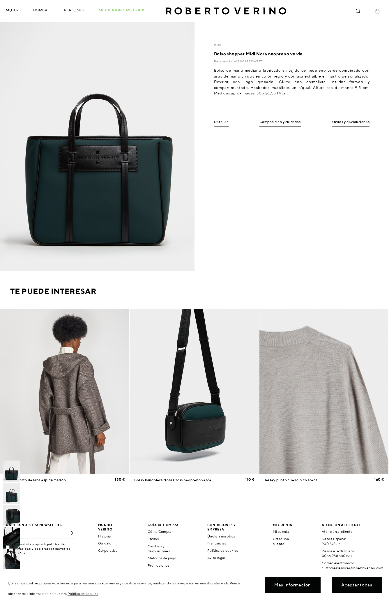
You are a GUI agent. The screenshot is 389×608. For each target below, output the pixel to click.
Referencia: (224, 61)
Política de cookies (222, 550)
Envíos (153, 539)
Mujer (12, 10)
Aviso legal (216, 558)
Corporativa (108, 550)
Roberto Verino (226, 11)
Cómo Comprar (160, 531)
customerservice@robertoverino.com (352, 568)
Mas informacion (292, 584)
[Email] (36, 533)
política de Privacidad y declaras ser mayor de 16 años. (42, 548)
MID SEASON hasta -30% (121, 10)
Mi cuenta (281, 531)
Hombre (41, 10)
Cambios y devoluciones (159, 548)
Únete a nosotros (221, 536)
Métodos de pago (162, 558)
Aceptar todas (356, 584)
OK (70, 533)
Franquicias (216, 543)
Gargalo (105, 543)
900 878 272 (332, 544)
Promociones (158, 565)
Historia (104, 536)
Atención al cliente (337, 531)
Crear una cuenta (281, 541)
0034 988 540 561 (337, 555)
